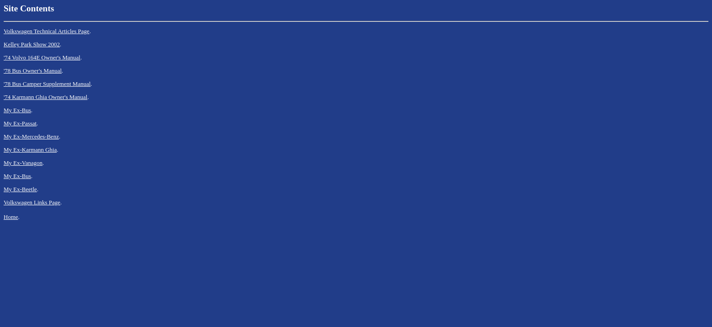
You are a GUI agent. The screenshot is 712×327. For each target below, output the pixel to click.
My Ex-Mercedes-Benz (31, 136)
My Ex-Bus (17, 110)
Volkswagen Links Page (32, 202)
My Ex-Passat (20, 123)
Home (11, 216)
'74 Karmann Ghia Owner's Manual (45, 97)
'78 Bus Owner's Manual (33, 70)
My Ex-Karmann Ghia (30, 149)
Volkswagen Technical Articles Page (46, 31)
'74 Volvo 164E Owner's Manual (42, 57)
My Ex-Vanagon (23, 162)
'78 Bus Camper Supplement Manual (47, 83)
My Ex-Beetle (20, 189)
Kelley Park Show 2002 (32, 44)
